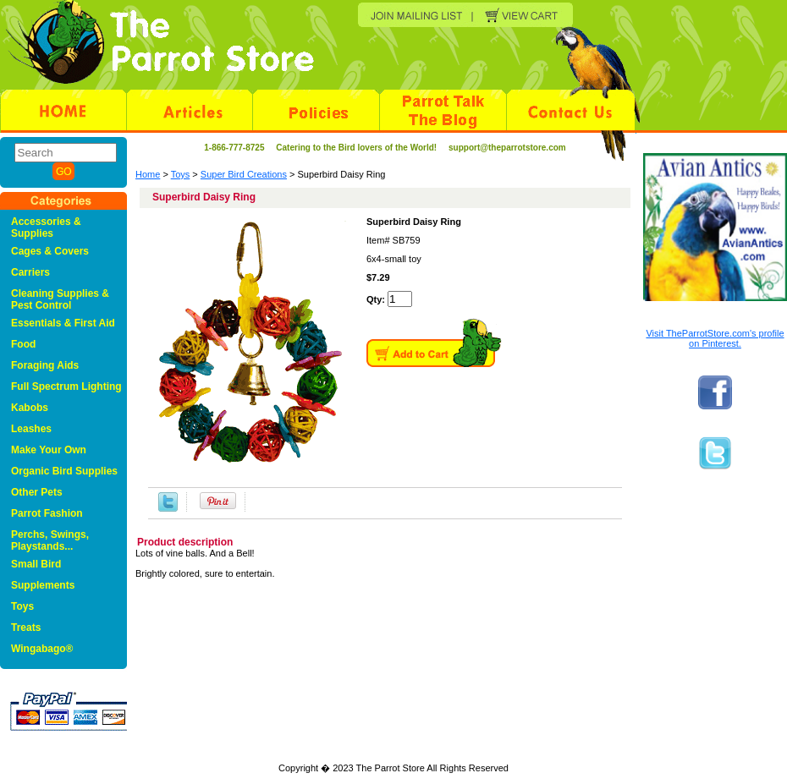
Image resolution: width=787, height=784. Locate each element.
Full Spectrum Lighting (66, 386)
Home (147, 174)
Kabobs (29, 408)
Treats (26, 627)
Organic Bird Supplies (64, 471)
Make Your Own (48, 450)
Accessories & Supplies (46, 227)
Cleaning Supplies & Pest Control (60, 299)
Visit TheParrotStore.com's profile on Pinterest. (715, 338)
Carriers (30, 272)
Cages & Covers (50, 251)
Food (23, 344)
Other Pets (37, 492)
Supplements (42, 585)
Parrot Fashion (47, 513)
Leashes (31, 429)
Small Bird (36, 564)
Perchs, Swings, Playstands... (50, 540)
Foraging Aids (45, 365)
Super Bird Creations (244, 174)
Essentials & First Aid (63, 323)
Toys (180, 174)
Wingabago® (42, 649)
